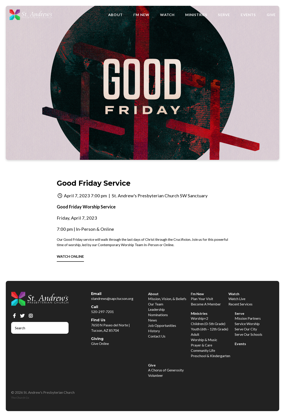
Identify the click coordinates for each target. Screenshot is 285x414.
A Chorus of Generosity (166, 370)
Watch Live (236, 299)
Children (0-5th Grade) (208, 323)
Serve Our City (246, 329)
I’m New (141, 14)
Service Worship (247, 323)
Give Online (100, 343)
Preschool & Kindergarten (210, 356)
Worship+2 (199, 318)
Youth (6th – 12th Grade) (209, 329)
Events (248, 14)
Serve (224, 14)
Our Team (155, 304)
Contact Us (156, 336)
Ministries (196, 14)
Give (271, 14)
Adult (195, 334)
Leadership (156, 309)
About (115, 14)
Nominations (158, 315)
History (154, 331)
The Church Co (20, 397)
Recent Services (240, 304)
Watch (167, 14)
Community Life (203, 350)
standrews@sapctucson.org (112, 298)
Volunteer (155, 375)
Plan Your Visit (202, 299)
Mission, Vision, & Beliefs (167, 299)
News (152, 320)
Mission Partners (248, 318)
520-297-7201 (102, 311)
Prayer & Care (201, 345)
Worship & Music (204, 340)
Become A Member (206, 304)
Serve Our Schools (248, 334)
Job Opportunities (162, 325)
